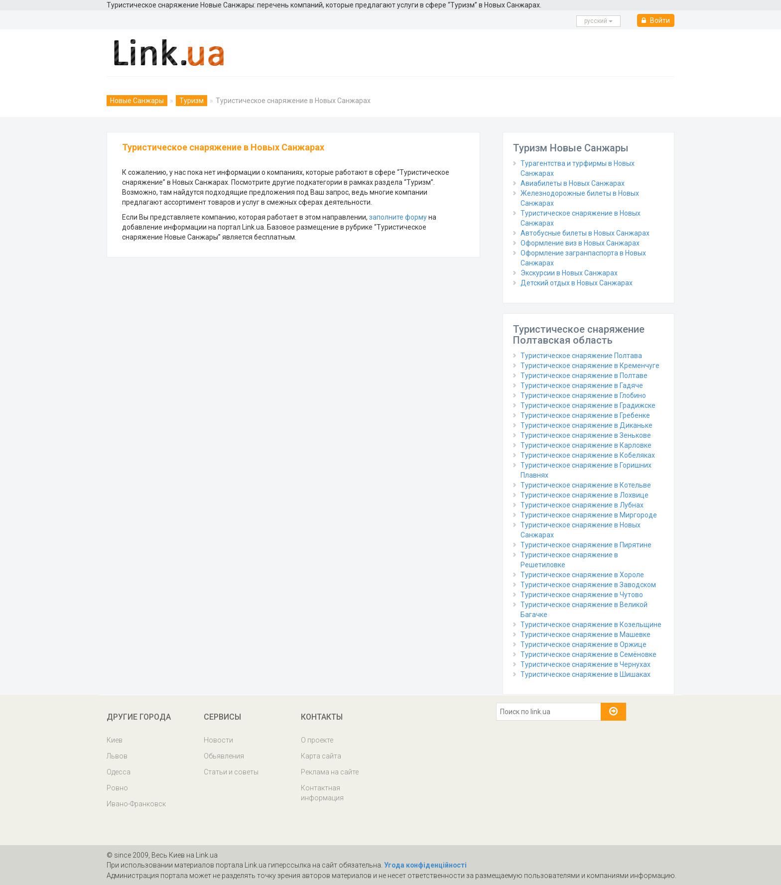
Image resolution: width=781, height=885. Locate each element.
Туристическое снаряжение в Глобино (583, 395)
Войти (656, 20)
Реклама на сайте (330, 772)
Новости (218, 740)
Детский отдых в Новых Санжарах (577, 283)
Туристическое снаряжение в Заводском (588, 585)
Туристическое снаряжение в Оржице (584, 644)
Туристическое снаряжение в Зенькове (586, 435)
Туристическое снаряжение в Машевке (586, 634)
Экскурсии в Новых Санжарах (569, 273)
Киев (115, 740)
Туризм (191, 101)
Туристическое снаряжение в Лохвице (585, 495)
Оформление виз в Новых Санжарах (580, 243)
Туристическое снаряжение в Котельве (586, 485)
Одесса (118, 772)
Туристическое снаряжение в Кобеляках (588, 455)
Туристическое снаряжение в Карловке (586, 445)
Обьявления (224, 756)
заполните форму (398, 217)
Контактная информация (322, 793)
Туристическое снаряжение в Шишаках (586, 674)
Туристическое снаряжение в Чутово (582, 595)
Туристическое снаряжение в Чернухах (586, 664)
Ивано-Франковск (136, 804)
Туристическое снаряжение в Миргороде (589, 515)
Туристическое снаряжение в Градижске (588, 405)
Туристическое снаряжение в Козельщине (591, 625)
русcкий (598, 20)
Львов (117, 756)
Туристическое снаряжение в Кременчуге (590, 366)
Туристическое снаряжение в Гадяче (582, 385)
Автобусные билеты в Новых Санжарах (585, 233)
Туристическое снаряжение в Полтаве (584, 375)
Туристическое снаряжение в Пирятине (586, 545)
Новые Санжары (137, 101)
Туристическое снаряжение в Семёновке (588, 654)
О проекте (317, 740)
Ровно (117, 788)
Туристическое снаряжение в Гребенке (585, 415)
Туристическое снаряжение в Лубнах (582, 505)
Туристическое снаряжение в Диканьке (586, 425)
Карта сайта (321, 756)
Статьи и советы (231, 772)
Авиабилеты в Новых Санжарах (573, 183)
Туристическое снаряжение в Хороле (582, 575)
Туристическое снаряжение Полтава (581, 356)
